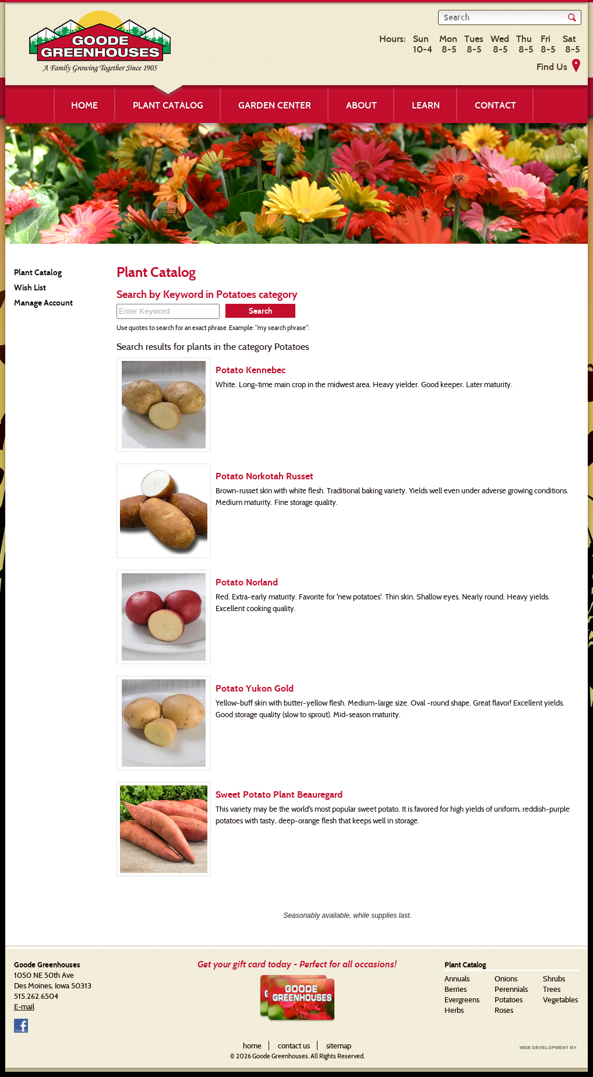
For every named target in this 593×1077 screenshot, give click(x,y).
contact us (294, 1045)
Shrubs (554, 978)
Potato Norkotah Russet (264, 476)
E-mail (24, 1006)
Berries (455, 989)
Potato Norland (247, 582)
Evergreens (461, 999)
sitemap (338, 1045)
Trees (551, 989)
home (252, 1045)
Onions (506, 978)
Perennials (511, 989)
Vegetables (560, 999)
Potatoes (509, 999)
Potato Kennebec (250, 370)
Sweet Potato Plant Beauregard (279, 794)
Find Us (551, 66)
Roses (504, 1010)
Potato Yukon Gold (255, 688)
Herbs (454, 1010)
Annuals (457, 978)
